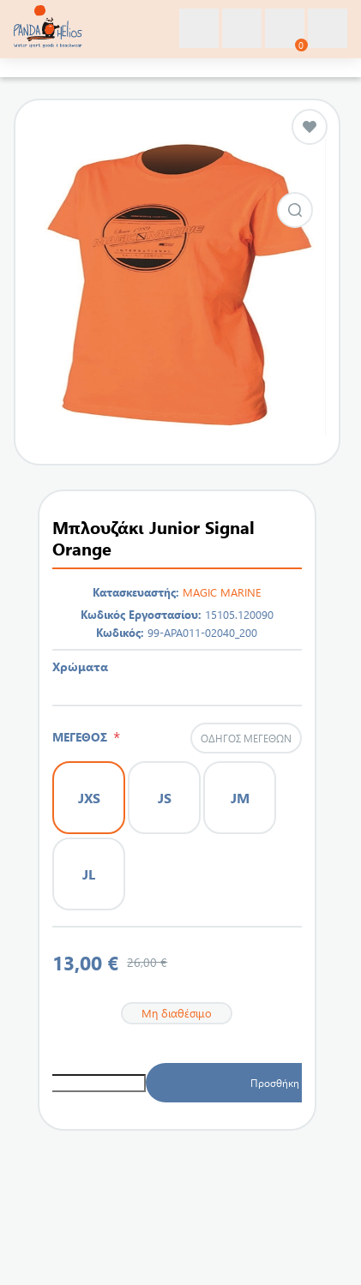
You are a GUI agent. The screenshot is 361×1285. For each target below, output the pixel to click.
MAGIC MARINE (222, 592)
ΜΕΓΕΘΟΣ (82, 737)
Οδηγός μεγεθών (246, 738)
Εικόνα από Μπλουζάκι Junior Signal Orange (295, 210)
